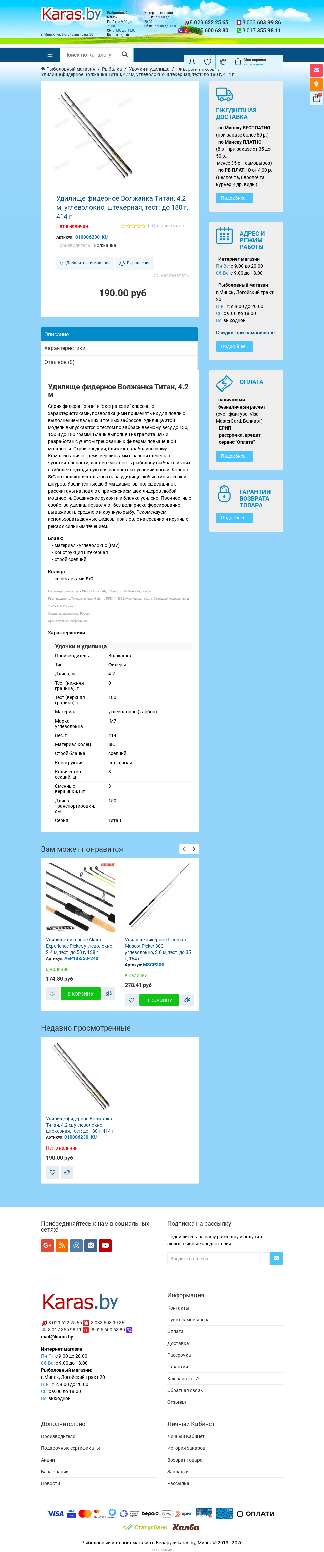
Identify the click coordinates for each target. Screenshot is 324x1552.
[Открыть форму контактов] (316, 70)
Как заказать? (183, 1378)
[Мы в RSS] (62, 1245)
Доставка (178, 1343)
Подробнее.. (234, 198)
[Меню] (50, 55)
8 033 (261, 22)
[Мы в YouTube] (105, 1245)
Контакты (178, 1308)
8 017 (261, 30)
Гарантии (177, 1366)
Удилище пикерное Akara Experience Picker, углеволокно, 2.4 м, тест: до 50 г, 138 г (79, 946)
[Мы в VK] (90, 1245)
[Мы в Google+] (47, 1245)
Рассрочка (179, 1355)
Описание (56, 334)
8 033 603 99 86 (107, 1322)
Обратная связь (185, 1390)
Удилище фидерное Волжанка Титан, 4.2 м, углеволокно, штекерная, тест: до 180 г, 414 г (80, 1125)
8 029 (209, 22)
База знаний (55, 1471)
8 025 (209, 30)
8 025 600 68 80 (108, 1329)
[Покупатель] (192, 62)
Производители (58, 1436)
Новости (50, 1483)
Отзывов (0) (59, 362)
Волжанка (105, 245)
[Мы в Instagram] (76, 1245)
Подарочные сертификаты (70, 1448)
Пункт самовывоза (188, 1319)
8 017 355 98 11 (65, 1329)
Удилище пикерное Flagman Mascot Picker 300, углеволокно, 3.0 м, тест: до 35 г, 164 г (158, 949)
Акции (48, 1460)
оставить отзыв (172, 226)
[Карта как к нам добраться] (316, 84)
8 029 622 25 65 (65, 1322)
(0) (150, 226)
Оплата (175, 1331)
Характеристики (64, 348)
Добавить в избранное (85, 263)
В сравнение (134, 263)
